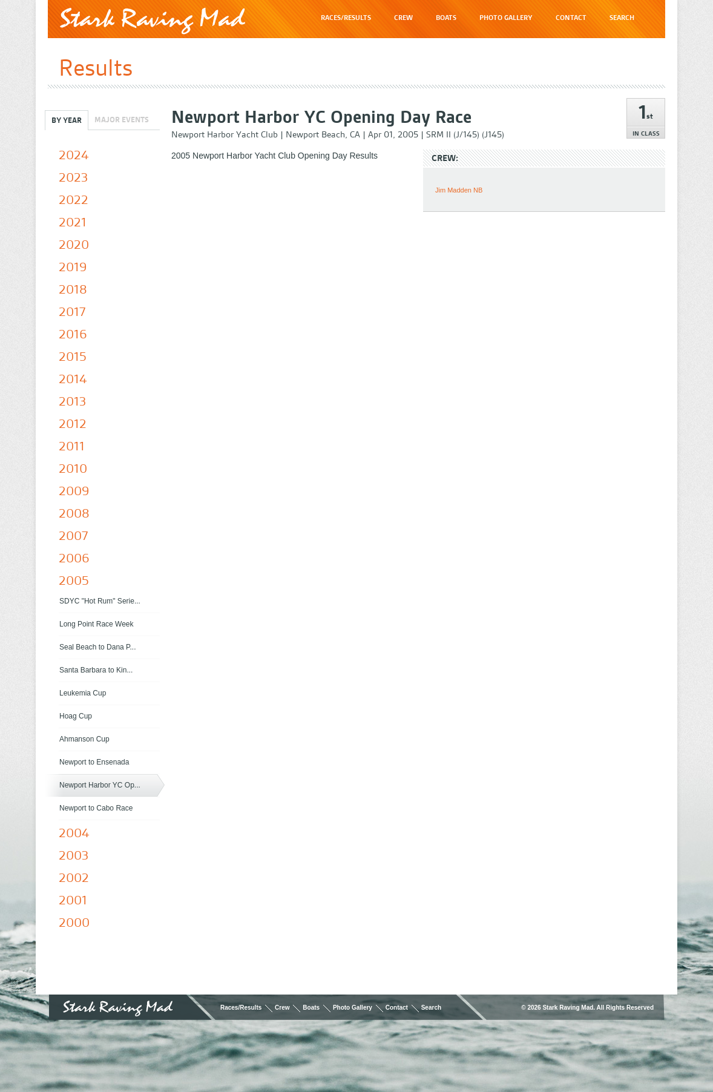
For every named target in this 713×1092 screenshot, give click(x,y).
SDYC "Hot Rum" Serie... (99, 601)
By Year (66, 120)
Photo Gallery (352, 1007)
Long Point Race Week (96, 624)
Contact (397, 1007)
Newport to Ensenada (94, 762)
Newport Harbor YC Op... (99, 785)
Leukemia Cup (82, 693)
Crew (282, 1007)
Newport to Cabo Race (96, 808)
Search (431, 1007)
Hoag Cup (75, 716)
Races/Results (240, 1007)
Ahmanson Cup (84, 739)
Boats (311, 1007)
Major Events (121, 119)
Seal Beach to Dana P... (97, 647)
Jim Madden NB (458, 190)
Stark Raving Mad (152, 21)
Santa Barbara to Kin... (96, 670)
